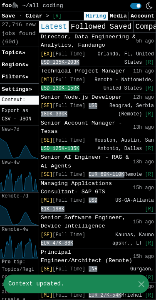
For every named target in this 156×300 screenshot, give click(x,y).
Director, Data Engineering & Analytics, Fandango (88, 41)
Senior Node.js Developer (81, 97)
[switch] (135, 6)
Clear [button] (35, 16)
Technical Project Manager (83, 71)
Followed (88, 26)
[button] (19, 100)
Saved (121, 26)
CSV (6, 119)
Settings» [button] (17, 89)
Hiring (96, 16)
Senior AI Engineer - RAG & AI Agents (85, 161)
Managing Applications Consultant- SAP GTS (76, 187)
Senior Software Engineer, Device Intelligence (83, 222)
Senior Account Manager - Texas (81, 127)
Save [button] (10, 16)
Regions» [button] (15, 65)
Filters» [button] (15, 77)
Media (118, 16)
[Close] (141, 284)
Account (142, 16)
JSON (26, 119)
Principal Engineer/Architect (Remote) (86, 256)
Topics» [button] (13, 53)
